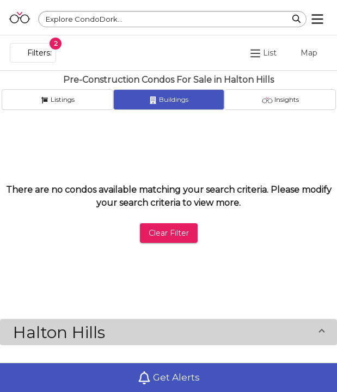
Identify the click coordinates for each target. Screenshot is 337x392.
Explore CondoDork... (84, 19)
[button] (168, 332)
